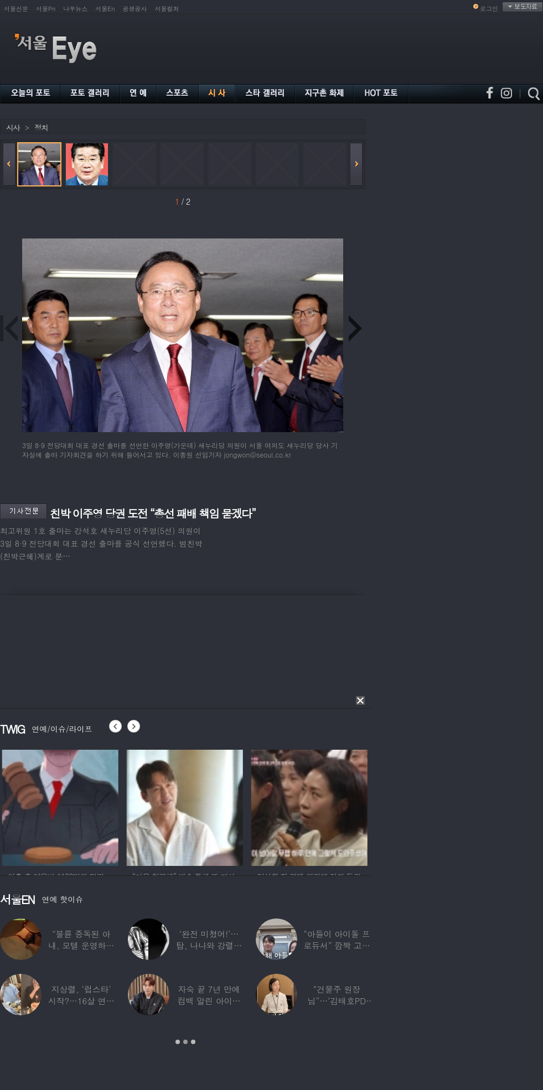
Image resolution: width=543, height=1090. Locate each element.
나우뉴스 (75, 8)
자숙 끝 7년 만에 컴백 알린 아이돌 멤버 (209, 1000)
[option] (87, 806)
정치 (41, 127)
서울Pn (45, 8)
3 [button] (193, 1042)
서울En (105, 8)
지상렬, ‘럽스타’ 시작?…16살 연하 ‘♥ (81, 1000)
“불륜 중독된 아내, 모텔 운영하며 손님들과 (81, 945)
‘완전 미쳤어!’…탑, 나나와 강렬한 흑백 (209, 945)
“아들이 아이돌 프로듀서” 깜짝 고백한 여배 (336, 945)
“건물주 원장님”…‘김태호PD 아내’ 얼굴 (337, 1000)
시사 (12, 127)
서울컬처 (167, 8)
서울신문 (16, 8)
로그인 (489, 8)
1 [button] (177, 1042)
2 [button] (185, 1042)
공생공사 (135, 8)
